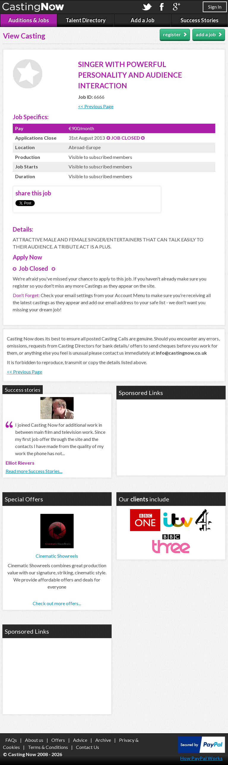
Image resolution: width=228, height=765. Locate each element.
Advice (80, 740)
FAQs (11, 740)
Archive (103, 740)
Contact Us (87, 747)
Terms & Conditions (48, 747)
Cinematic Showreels (57, 556)
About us (34, 740)
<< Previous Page (95, 106)
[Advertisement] (171, 437)
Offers (58, 740)
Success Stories (199, 20)
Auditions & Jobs (28, 20)
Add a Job (142, 20)
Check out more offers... (57, 603)
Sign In (214, 6)
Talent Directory (86, 20)
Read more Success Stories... (34, 471)
